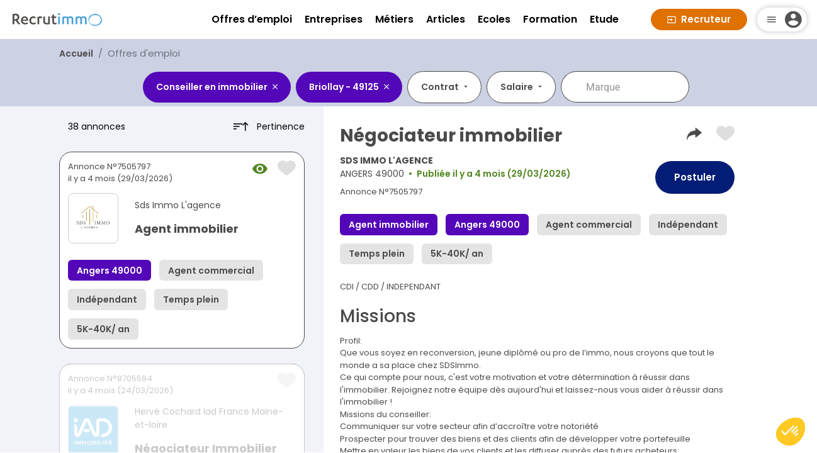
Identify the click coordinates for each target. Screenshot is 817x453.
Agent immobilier (187, 229)
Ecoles (494, 19)
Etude (604, 19)
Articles (445, 19)
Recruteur (699, 19)
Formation (550, 19)
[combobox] (633, 87)
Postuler (695, 177)
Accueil (76, 53)
